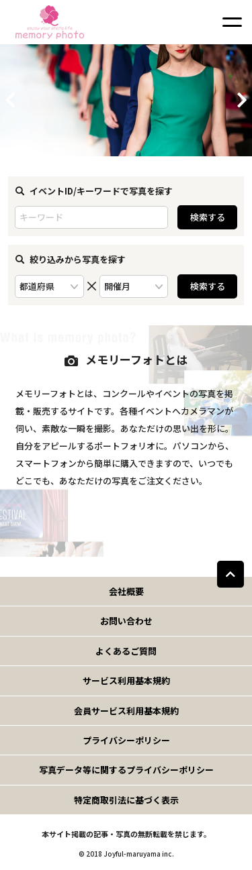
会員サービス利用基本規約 (126, 710)
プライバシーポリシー (126, 740)
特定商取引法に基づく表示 (126, 800)
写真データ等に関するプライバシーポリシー (126, 769)
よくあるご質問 (126, 651)
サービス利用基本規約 (126, 680)
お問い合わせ (126, 620)
